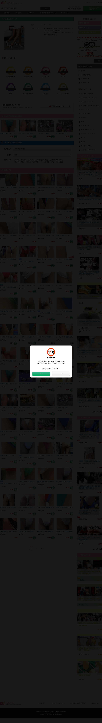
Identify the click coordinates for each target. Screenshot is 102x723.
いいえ (61, 374)
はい (41, 374)
